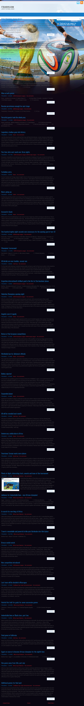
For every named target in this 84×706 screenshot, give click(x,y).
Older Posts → (51, 703)
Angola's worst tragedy (8, 314)
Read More (50, 34)
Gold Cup (15, 264)
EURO (14, 194)
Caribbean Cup (16, 585)
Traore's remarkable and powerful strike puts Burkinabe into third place (24, 531)
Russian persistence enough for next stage (15, 106)
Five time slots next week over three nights (15, 152)
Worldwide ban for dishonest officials (13, 354)
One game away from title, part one (13, 663)
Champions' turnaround (8, 248)
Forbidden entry (6, 172)
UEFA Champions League (19, 96)
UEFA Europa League (18, 79)
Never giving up (6, 192)
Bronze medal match (8, 542)
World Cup (15, 456)
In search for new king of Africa (11, 511)
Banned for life (6, 58)
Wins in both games (7, 93)
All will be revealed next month (11, 413)
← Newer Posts (6, 703)
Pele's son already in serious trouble (13, 39)
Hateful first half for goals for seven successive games (19, 602)
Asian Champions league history (11, 19)
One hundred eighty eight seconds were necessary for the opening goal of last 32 (28, 232)
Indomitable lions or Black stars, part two (15, 615)
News (14, 21)
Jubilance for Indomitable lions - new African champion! (19, 495)
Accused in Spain (6, 212)
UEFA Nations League (18, 565)
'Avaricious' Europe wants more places (13, 453)
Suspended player (7, 394)
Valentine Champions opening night (12, 294)
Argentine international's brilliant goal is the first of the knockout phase (25, 281)
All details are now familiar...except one (14, 261)
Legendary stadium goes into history (13, 132)
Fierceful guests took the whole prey (13, 117)
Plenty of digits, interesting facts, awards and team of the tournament (24, 473)
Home (28, 703)
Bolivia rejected (6, 374)
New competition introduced (10, 562)
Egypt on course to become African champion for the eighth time (22, 652)
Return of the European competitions (13, 334)
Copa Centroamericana (26, 585)
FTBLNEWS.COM (7, 6)
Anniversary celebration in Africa (12, 433)
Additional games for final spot (11, 683)
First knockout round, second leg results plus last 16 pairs (20, 77)
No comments (20, 21)
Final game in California (9, 635)
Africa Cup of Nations (18, 476)
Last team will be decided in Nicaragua (14, 582)
